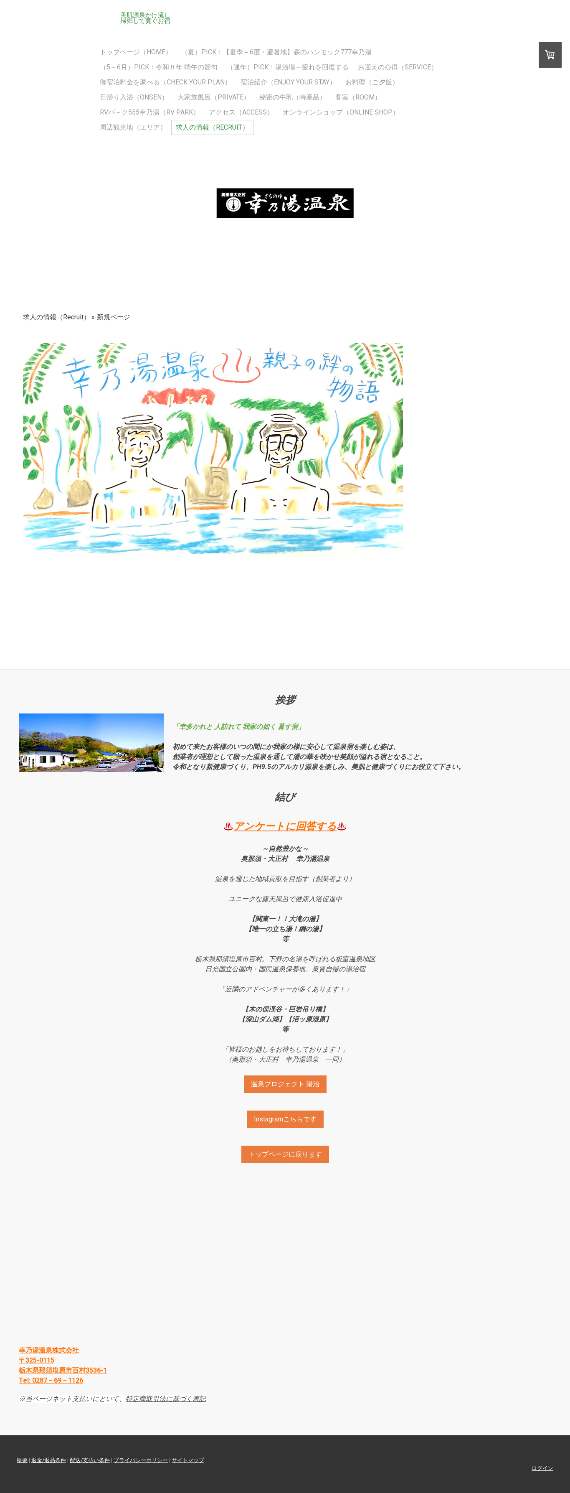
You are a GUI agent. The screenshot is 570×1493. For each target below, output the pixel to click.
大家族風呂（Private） (213, 97)
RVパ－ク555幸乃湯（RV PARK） (150, 112)
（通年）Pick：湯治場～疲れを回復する (288, 67)
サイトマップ (188, 1460)
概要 (22, 1460)
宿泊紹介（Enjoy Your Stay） (288, 82)
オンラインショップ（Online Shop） (341, 112)
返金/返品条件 (48, 1460)
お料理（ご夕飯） (372, 82)
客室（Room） (358, 97)
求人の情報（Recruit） (212, 127)
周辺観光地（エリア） (133, 127)
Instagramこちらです (285, 1119)
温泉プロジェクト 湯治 (285, 1084)
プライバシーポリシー (141, 1460)
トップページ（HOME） (136, 52)
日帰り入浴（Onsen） (134, 97)
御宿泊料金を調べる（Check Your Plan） (165, 82)
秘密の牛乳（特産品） (292, 97)
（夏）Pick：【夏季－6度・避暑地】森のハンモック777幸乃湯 (276, 52)
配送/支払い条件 (90, 1460)
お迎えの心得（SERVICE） (398, 67)
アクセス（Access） (241, 112)
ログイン (542, 1468)
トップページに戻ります (285, 1154)
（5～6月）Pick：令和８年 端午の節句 (159, 67)
